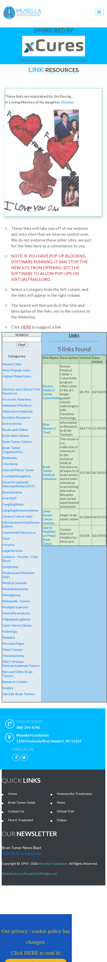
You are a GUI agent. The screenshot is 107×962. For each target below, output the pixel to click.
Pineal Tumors (12, 649)
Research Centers (14, 682)
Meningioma (11, 595)
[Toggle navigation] (99, 12)
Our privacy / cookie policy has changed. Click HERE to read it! (33, 946)
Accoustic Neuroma (16, 399)
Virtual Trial (65, 811)
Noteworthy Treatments (74, 794)
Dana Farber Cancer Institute (49, 517)
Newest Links (12, 364)
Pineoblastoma (13, 656)
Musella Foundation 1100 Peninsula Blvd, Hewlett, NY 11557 (44, 738)
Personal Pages (13, 643)
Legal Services (12, 551)
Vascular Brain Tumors (18, 694)
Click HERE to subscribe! (22, 853)
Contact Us (16, 811)
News (61, 802)
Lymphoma (10, 567)
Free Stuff (9, 498)
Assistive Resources (16, 417)
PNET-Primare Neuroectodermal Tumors (21, 664)
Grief (6, 538)
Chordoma (10, 464)
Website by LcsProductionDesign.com (30, 873)
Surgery (7, 688)
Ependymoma (12, 492)
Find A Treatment (20, 820)
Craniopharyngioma (16, 476)
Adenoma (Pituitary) (16, 405)
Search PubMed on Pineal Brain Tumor (49, 535)
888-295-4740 (56, 724)
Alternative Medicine (17, 411)
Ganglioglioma (12, 504)
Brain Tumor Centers (17, 442)
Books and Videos (15, 429)
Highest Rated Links (16, 376)
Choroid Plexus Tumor (18, 470)
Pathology (9, 631)
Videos (62, 820)
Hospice (8, 544)
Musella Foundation (53, 863)
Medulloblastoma (15, 589)
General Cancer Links (17, 516)
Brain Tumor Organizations (12, 450)
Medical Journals (14, 583)
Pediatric (8, 637)
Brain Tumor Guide (21, 802)
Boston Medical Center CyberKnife (51, 392)
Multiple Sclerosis (15, 607)
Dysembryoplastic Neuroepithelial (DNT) (18, 484)
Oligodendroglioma (16, 619)
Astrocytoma (11, 423)
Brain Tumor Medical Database (50, 473)
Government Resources (19, 532)
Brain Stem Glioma (15, 436)
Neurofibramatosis (16, 613)
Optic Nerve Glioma (16, 625)
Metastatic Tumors (16, 601)
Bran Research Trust (49, 428)
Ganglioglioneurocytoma (20, 510)
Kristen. (67, 102)
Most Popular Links (16, 370)
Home (12, 794)
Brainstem (9, 458)
